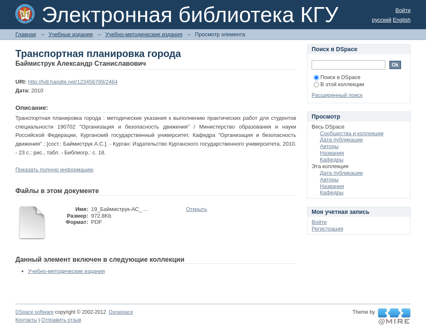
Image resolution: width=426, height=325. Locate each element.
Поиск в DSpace (337, 77)
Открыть (196, 209)
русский (381, 20)
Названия (332, 153)
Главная (25, 34)
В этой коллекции (339, 84)
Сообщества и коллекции (352, 133)
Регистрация (327, 229)
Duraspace (121, 312)
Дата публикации (341, 139)
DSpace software (34, 312)
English (402, 20)
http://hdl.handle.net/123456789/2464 (72, 82)
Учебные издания (71, 34)
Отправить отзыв (61, 320)
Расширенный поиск (337, 95)
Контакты (26, 320)
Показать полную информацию (54, 169)
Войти (403, 10)
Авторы (329, 146)
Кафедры (332, 159)
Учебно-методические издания (143, 34)
